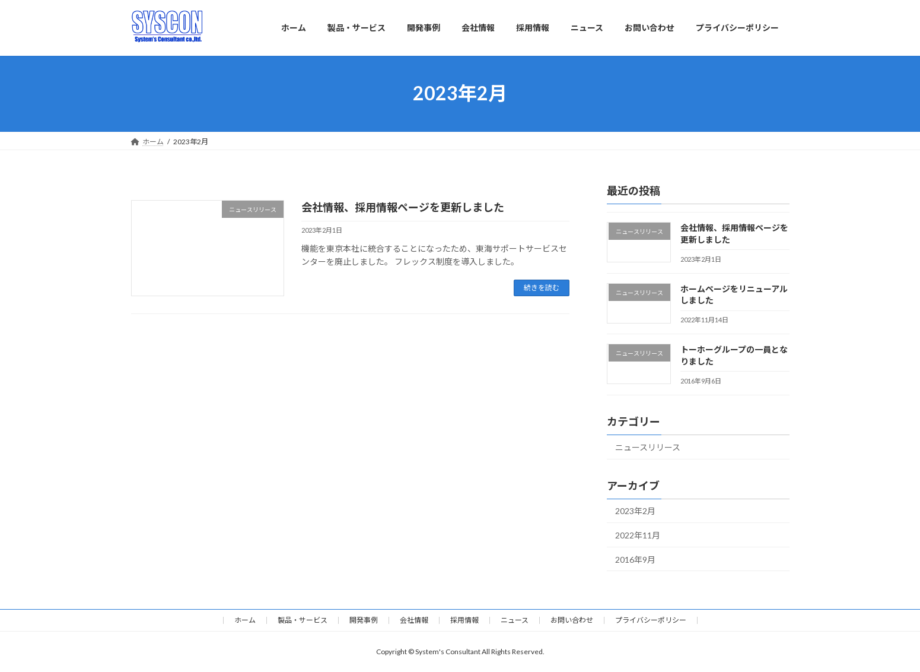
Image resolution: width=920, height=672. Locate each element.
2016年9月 (635, 559)
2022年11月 (637, 535)
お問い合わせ (571, 620)
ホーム (245, 620)
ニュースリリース (647, 447)
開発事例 (363, 620)
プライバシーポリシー (650, 620)
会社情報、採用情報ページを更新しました (402, 207)
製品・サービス (302, 620)
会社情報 (414, 620)
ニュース (515, 620)
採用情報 (464, 620)
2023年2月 (635, 511)
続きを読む (541, 287)
